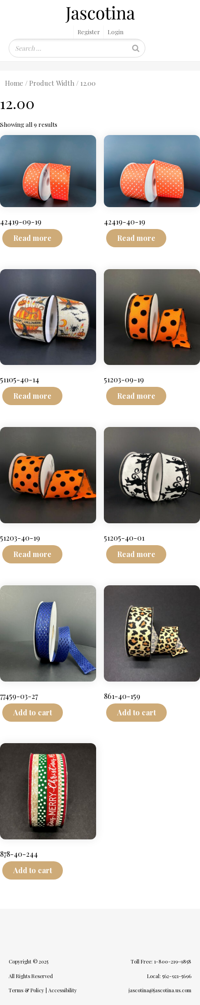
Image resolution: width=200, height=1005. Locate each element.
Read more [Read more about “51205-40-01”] (136, 554)
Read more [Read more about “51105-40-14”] (32, 396)
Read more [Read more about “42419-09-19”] (32, 238)
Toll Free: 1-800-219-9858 (161, 961)
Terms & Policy (26, 990)
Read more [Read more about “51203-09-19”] (136, 396)
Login (115, 32)
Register (88, 32)
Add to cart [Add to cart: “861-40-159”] (136, 712)
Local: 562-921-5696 (169, 976)
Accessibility (62, 990)
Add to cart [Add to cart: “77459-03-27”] (32, 712)
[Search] (136, 48)
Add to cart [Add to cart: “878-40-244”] (32, 870)
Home (14, 83)
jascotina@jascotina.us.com (159, 990)
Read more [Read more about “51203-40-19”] (32, 554)
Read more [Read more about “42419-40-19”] (136, 238)
